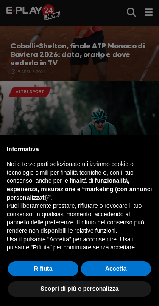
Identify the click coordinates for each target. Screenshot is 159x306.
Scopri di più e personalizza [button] (79, 288)
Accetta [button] (116, 268)
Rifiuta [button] (43, 268)
